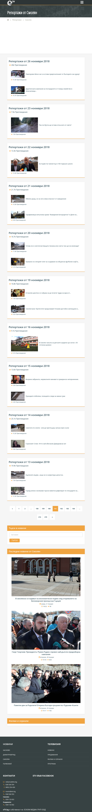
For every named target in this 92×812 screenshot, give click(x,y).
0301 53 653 (8, 799)
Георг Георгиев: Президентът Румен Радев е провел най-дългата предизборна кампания (46, 653)
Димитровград (9, 755)
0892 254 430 (9, 787)
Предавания (53, 755)
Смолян (28, 20)
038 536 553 (8, 794)
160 (49, 509)
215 (45, 517)
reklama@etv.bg (10, 782)
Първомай (7, 764)
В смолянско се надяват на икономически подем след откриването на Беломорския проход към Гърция (46, 599)
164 (73, 509)
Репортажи (17, 20)
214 (39, 517)
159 (43, 509)
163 (67, 509)
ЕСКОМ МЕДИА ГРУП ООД (35, 809)
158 (37, 509)
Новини (8, 744)
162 (61, 509)
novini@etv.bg (9, 791)
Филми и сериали (19, 720)
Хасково (6, 750)
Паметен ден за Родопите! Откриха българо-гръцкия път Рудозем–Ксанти (46, 705)
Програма (52, 764)
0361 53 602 (8, 805)
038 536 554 (8, 785)
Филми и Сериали (55, 759)
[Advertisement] (46, 39)
